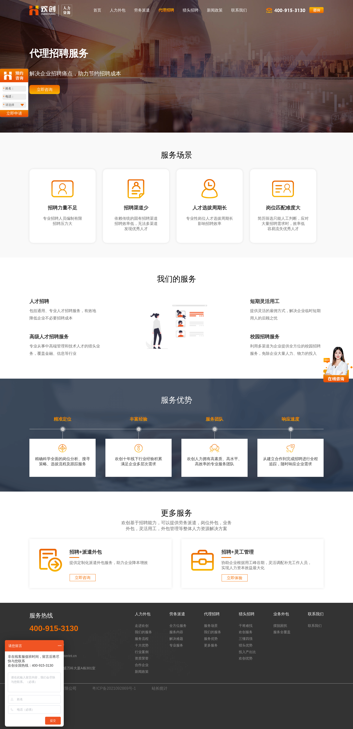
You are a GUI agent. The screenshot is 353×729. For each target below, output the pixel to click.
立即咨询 (44, 89)
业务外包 (281, 614)
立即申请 (14, 113)
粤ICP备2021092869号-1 (114, 688)
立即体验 (234, 578)
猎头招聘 (190, 10)
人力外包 (118, 10)
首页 (97, 10)
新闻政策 (215, 10)
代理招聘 (166, 10)
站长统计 (159, 688)
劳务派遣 (142, 10)
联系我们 (239, 10)
